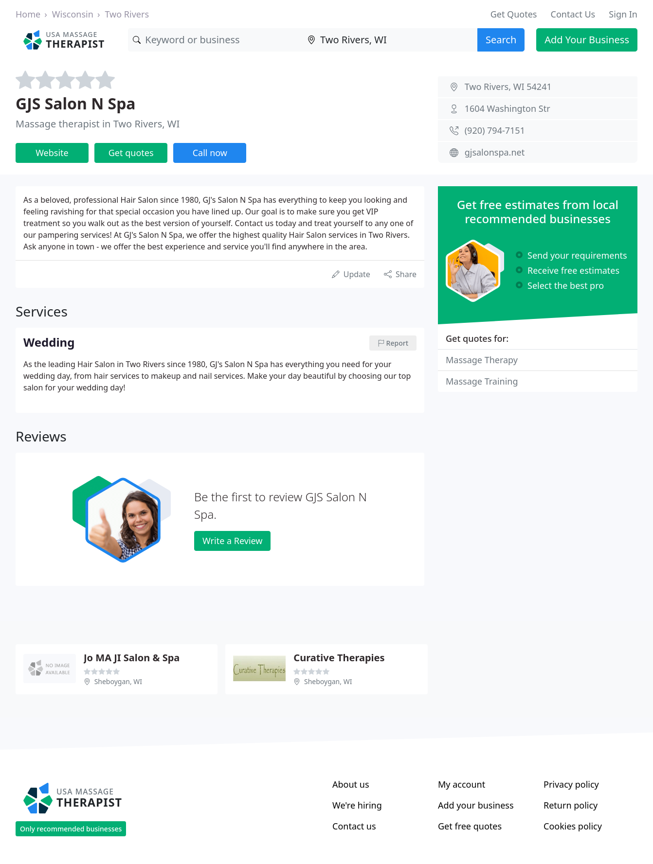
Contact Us (573, 14)
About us (350, 784)
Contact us (354, 826)
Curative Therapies (338, 657)
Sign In (623, 14)
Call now (210, 153)
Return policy (571, 805)
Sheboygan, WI (118, 681)
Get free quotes (470, 826)
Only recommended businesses (71, 828)
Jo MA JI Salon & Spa (132, 657)
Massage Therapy (482, 360)
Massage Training (482, 381)
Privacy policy (571, 784)
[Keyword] (215, 40)
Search (501, 39)
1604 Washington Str (507, 108)
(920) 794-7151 (495, 130)
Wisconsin (72, 14)
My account (461, 784)
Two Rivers (127, 14)
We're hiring (357, 805)
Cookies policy (573, 826)
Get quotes (131, 153)
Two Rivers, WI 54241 (508, 86)
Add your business (476, 805)
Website (52, 153)
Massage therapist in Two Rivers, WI (98, 123)
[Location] (390, 40)
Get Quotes (513, 14)
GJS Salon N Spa (76, 103)
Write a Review (232, 541)
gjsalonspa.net (495, 152)
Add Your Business (586, 39)
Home (28, 14)
